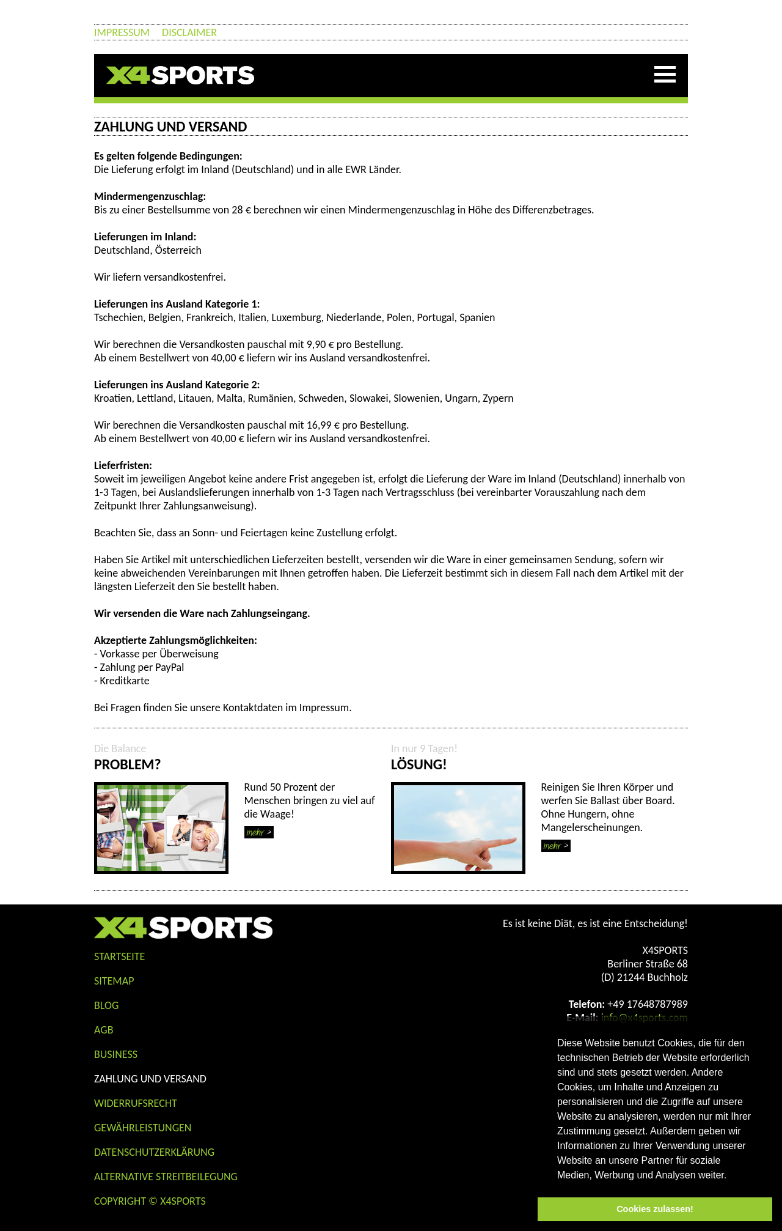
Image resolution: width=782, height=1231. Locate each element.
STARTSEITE (119, 956)
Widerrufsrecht (135, 1103)
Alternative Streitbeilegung (166, 1176)
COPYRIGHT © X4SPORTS (150, 1201)
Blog (106, 1005)
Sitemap (114, 981)
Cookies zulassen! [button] (654, 1209)
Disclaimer (189, 32)
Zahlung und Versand (150, 1078)
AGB (103, 1030)
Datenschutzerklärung (154, 1152)
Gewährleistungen (143, 1127)
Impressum (122, 32)
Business (115, 1054)
